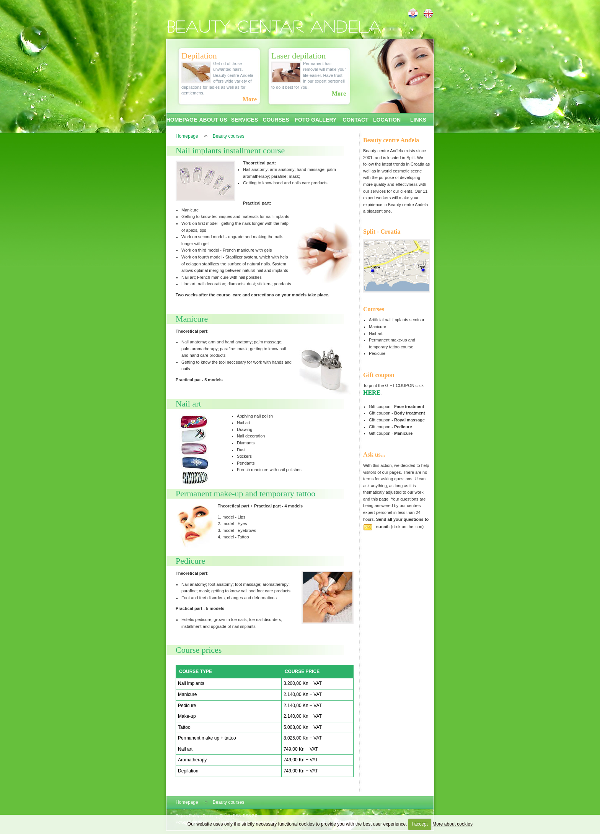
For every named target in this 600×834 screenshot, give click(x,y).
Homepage (187, 136)
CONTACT (355, 120)
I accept (420, 824)
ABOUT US (213, 120)
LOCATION (387, 120)
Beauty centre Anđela (391, 140)
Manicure (192, 319)
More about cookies (452, 824)
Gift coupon (378, 375)
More (250, 99)
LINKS (418, 120)
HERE (371, 392)
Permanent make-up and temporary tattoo (245, 493)
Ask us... (374, 454)
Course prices (199, 650)
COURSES (275, 120)
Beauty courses (229, 136)
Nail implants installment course (230, 150)
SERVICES (244, 120)
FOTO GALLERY (316, 120)
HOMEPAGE (181, 120)
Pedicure (190, 561)
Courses (373, 309)
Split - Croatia (381, 231)
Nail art (188, 403)
